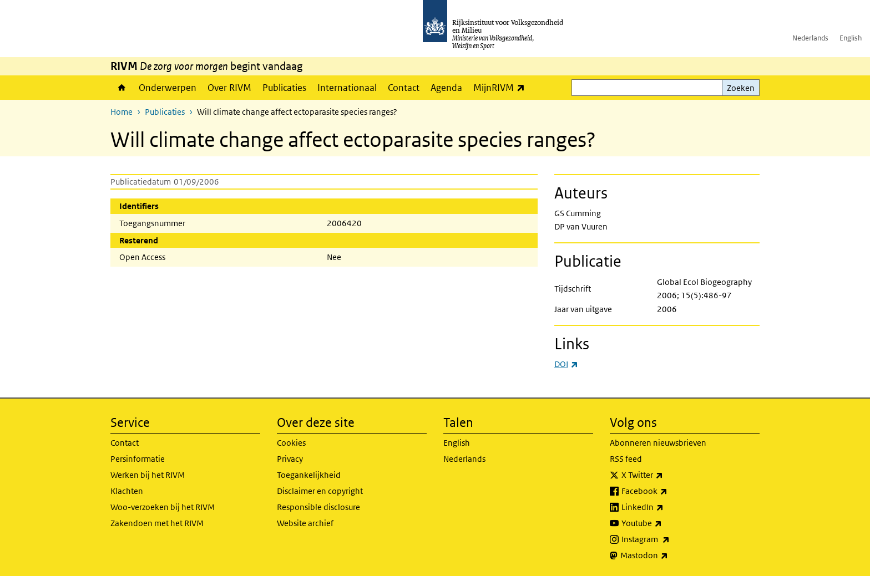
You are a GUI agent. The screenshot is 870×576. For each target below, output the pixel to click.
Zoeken (741, 88)
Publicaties (284, 87)
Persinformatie (137, 458)
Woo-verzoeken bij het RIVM (162, 507)
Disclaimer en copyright (320, 491)
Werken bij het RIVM (147, 475)
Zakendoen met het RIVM (157, 523)
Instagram (670, 539)
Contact (403, 87)
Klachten (126, 491)
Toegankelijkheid (309, 475)
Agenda (446, 87)
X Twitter (666, 475)
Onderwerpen (167, 87)
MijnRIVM (501, 87)
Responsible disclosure (318, 507)
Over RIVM (229, 87)
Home (121, 87)
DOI (566, 364)
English (850, 38)
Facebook (668, 491)
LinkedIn (666, 507)
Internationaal (347, 87)
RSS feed (626, 458)
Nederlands (810, 38)
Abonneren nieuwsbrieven (658, 442)
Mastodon (668, 555)
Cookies (291, 442)
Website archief (305, 523)
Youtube (666, 523)
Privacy (290, 458)
